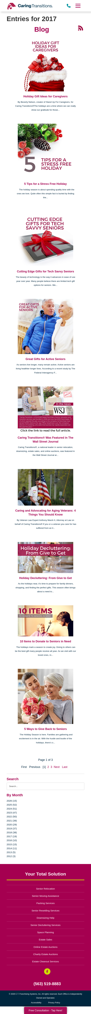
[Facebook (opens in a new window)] (47, 971)
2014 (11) (12, 848)
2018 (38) (12, 832)
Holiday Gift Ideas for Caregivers (45, 96)
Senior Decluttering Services (45, 925)
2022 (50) (12, 816)
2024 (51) (12, 808)
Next (57, 767)
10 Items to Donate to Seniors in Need (45, 641)
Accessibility (36, 1003)
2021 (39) (12, 820)
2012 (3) (11, 856)
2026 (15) (12, 800)
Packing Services (45, 903)
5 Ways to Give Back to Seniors (45, 729)
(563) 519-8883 (47, 984)
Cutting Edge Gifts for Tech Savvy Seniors (45, 271)
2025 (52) (12, 804)
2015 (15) (12, 844)
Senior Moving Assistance (45, 896)
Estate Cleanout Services (45, 961)
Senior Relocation (45, 888)
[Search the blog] (45, 786)
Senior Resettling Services (45, 910)
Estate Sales (45, 939)
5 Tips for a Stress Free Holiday (45, 183)
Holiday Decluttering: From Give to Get (45, 578)
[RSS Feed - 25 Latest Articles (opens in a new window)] (80, 27)
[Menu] (78, 6)
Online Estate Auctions (46, 947)
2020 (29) (12, 824)
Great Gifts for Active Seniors (45, 359)
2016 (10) (12, 840)
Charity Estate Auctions (45, 954)
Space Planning (45, 932)
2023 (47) (12, 812)
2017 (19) (12, 836)
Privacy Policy (54, 1003)
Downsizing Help (45, 917)
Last (64, 767)
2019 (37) (12, 828)
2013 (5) (11, 852)
